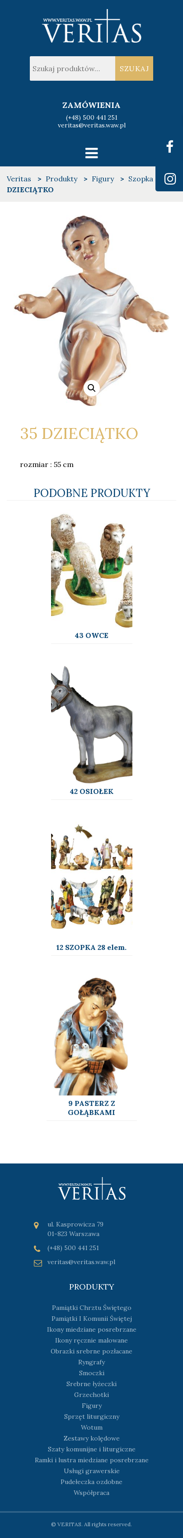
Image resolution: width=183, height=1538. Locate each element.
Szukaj (134, 68)
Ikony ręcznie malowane (91, 1340)
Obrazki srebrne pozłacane (91, 1351)
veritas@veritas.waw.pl (92, 125)
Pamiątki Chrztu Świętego (91, 1308)
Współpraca (91, 1493)
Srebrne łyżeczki (91, 1384)
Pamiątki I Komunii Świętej (92, 1318)
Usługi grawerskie (92, 1471)
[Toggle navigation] (91, 153)
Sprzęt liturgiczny (91, 1416)
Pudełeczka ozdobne (91, 1482)
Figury (92, 1406)
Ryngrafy (91, 1362)
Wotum (92, 1427)
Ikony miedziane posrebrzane (91, 1329)
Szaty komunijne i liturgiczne (92, 1449)
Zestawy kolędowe (92, 1438)
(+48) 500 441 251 (91, 117)
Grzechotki (91, 1395)
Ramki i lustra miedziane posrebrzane (92, 1460)
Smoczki (91, 1373)
